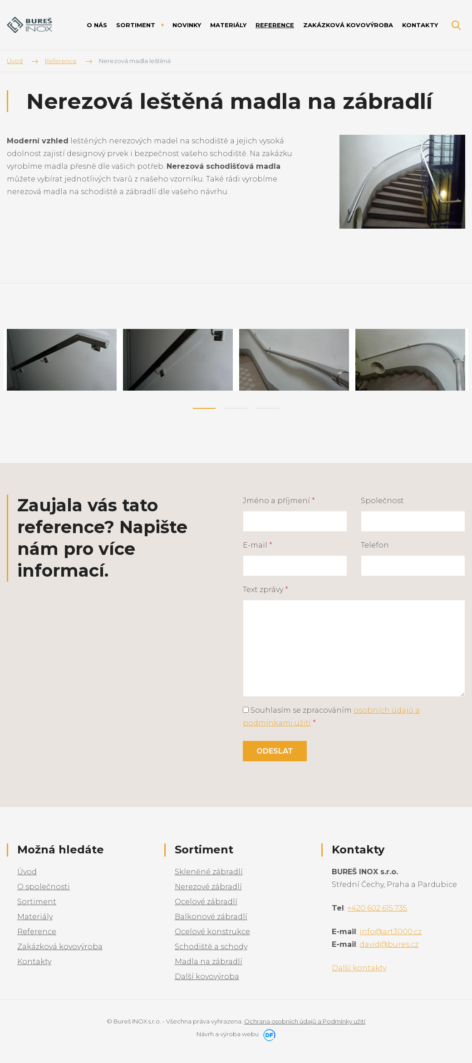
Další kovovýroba (207, 976)
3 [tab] (267, 408)
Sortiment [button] (136, 25)
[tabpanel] (62, 360)
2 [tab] (236, 408)
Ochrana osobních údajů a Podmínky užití (304, 1021)
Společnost (382, 500)
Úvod (27, 871)
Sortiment (36, 901)
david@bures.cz (388, 944)
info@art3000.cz (390, 931)
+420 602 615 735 (377, 908)
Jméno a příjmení (279, 500)
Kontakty (34, 961)
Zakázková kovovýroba (60, 946)
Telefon (375, 545)
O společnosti (43, 886)
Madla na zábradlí (208, 961)
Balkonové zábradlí (211, 916)
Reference (36, 931)
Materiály (35, 916)
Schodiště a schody (211, 946)
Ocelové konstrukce (212, 931)
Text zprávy (265, 589)
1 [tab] (204, 408)
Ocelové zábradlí (206, 901)
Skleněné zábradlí (209, 871)
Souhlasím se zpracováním (331, 716)
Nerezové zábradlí (208, 886)
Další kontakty (359, 968)
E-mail (257, 545)
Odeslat (274, 751)
